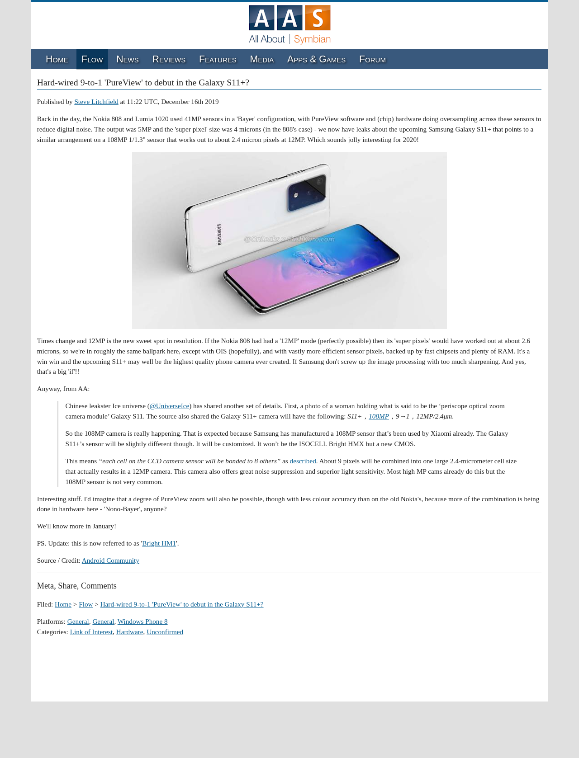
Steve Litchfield (96, 101)
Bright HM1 (159, 543)
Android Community (110, 560)
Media (262, 59)
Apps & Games (316, 59)
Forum (372, 59)
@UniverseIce (169, 406)
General (78, 621)
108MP (379, 416)
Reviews (169, 59)
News (127, 59)
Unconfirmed (165, 632)
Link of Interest (91, 632)
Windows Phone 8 (143, 621)
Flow (92, 59)
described (303, 461)
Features (218, 59)
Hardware (129, 632)
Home (57, 59)
